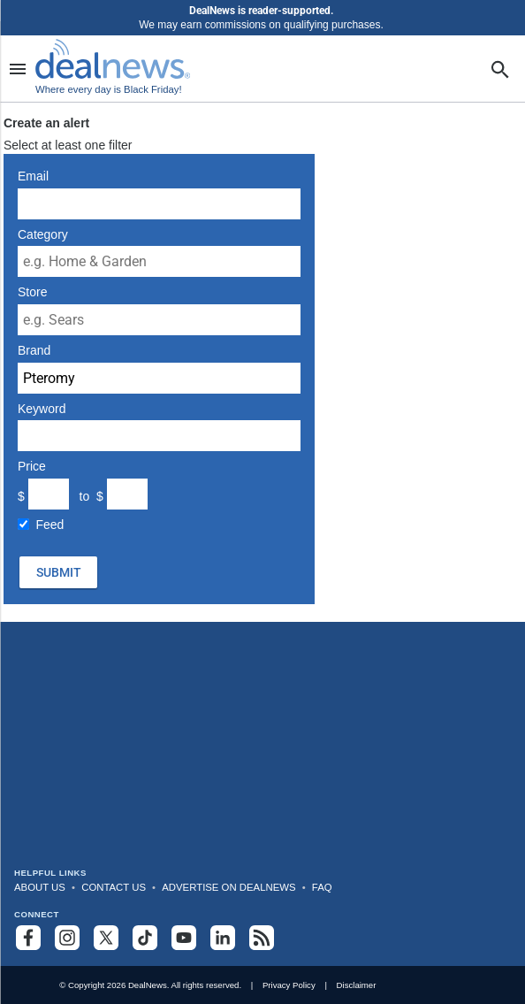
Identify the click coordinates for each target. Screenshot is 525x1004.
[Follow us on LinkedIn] (223, 938)
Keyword (41, 409)
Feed (50, 524)
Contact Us (113, 887)
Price (32, 466)
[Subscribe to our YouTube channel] (184, 938)
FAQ (322, 887)
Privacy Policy (289, 985)
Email (33, 176)
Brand (34, 350)
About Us (39, 887)
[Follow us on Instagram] (67, 938)
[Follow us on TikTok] (145, 938)
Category (43, 234)
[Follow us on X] (106, 938)
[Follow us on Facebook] (28, 938)
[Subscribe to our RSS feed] (261, 938)
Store (32, 292)
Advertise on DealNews (228, 887)
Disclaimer (357, 985)
